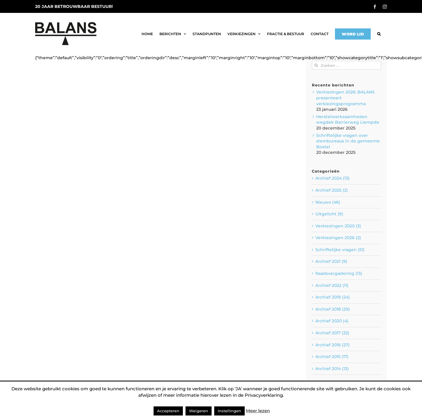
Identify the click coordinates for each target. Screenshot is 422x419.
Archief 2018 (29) (332, 309)
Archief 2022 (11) (331, 285)
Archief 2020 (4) (331, 320)
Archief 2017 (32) (332, 332)
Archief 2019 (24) (332, 297)
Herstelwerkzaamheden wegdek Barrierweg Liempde (347, 119)
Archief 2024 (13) (332, 178)
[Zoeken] (316, 65)
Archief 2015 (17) (331, 356)
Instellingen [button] (229, 410)
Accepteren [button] (168, 410)
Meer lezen (258, 410)
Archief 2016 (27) (332, 345)
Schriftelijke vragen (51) (340, 249)
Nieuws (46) (327, 202)
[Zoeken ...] (346, 65)
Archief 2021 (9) (331, 261)
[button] (378, 34)
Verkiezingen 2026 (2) (338, 237)
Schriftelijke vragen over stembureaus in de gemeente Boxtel (348, 141)
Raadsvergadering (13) (338, 273)
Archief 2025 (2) (331, 190)
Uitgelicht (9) (329, 214)
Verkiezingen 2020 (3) (338, 226)
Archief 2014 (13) (332, 368)
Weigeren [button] (198, 410)
